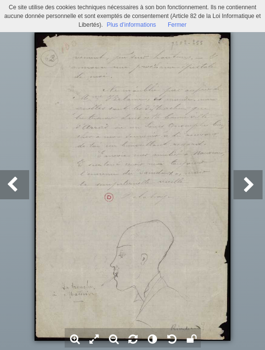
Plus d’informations (131, 24)
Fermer (177, 24)
